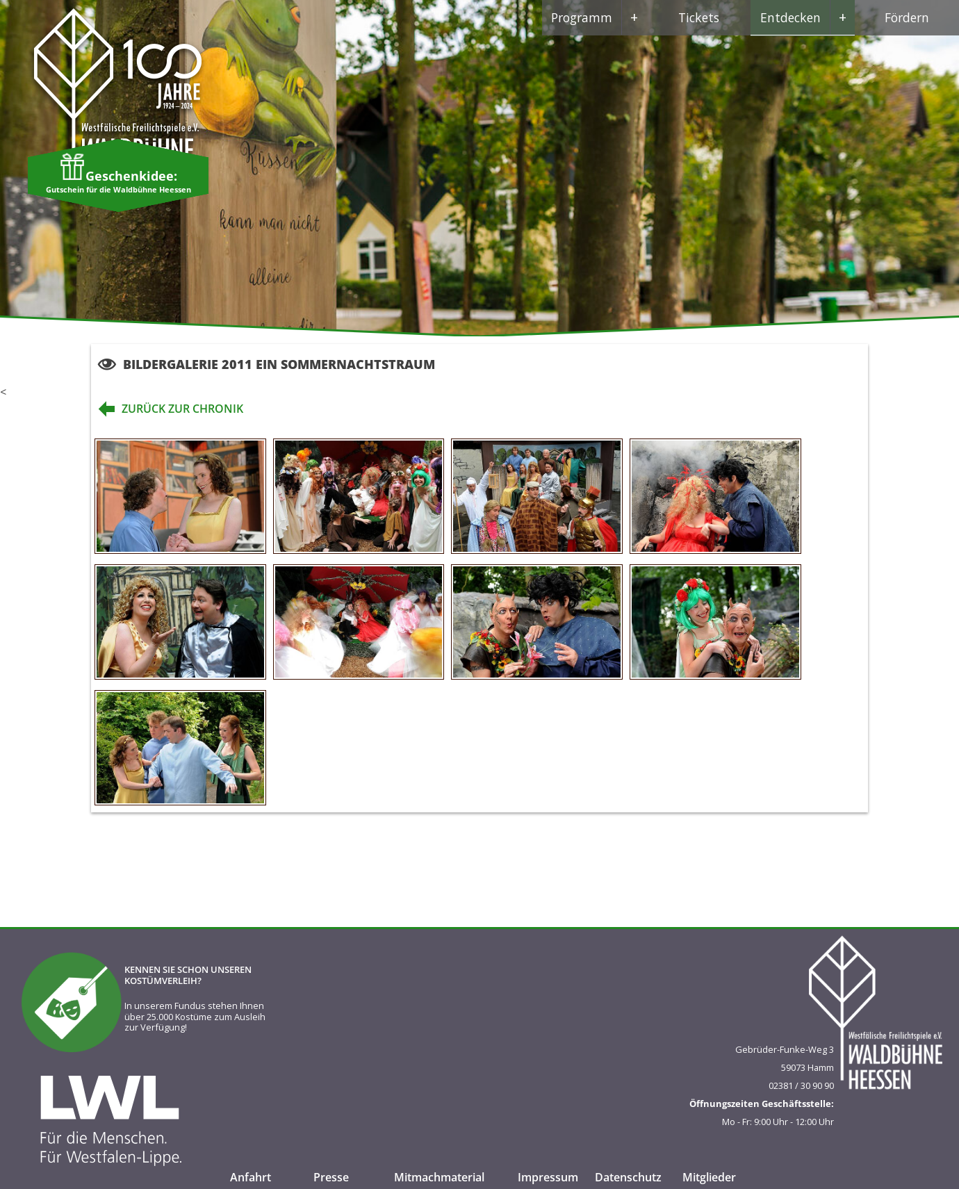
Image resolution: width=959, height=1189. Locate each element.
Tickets (698, 17)
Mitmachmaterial (439, 1177)
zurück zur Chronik (167, 408)
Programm (598, 17)
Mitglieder (709, 1177)
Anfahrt (250, 1177)
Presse (331, 1177)
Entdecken (807, 17)
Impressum (548, 1177)
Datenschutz (628, 1177)
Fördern (907, 17)
